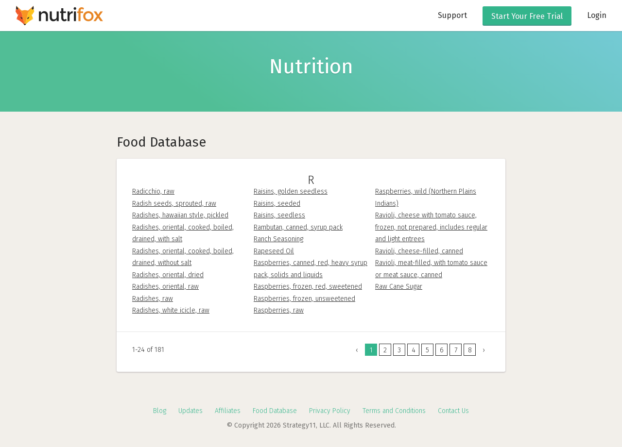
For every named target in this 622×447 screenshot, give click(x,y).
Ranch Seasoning (278, 239)
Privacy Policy (329, 411)
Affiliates (228, 411)
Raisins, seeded (277, 203)
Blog (159, 411)
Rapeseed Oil (274, 251)
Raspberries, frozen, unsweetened (304, 299)
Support (452, 15)
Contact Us (453, 411)
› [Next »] (484, 350)
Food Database (275, 411)
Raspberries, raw (279, 310)
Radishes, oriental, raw (165, 286)
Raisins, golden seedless (291, 191)
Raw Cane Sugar (398, 286)
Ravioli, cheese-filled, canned (419, 251)
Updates (190, 411)
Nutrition (311, 66)
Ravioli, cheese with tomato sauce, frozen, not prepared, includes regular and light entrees (431, 227)
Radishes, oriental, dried (168, 275)
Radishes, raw (152, 299)
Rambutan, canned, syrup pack (298, 227)
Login (596, 15)
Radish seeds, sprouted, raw (174, 203)
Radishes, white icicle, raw (170, 310)
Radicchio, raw (153, 191)
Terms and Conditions (394, 411)
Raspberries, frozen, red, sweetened (308, 286)
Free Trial (527, 16)
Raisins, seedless (279, 215)
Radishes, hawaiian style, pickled (180, 215)
